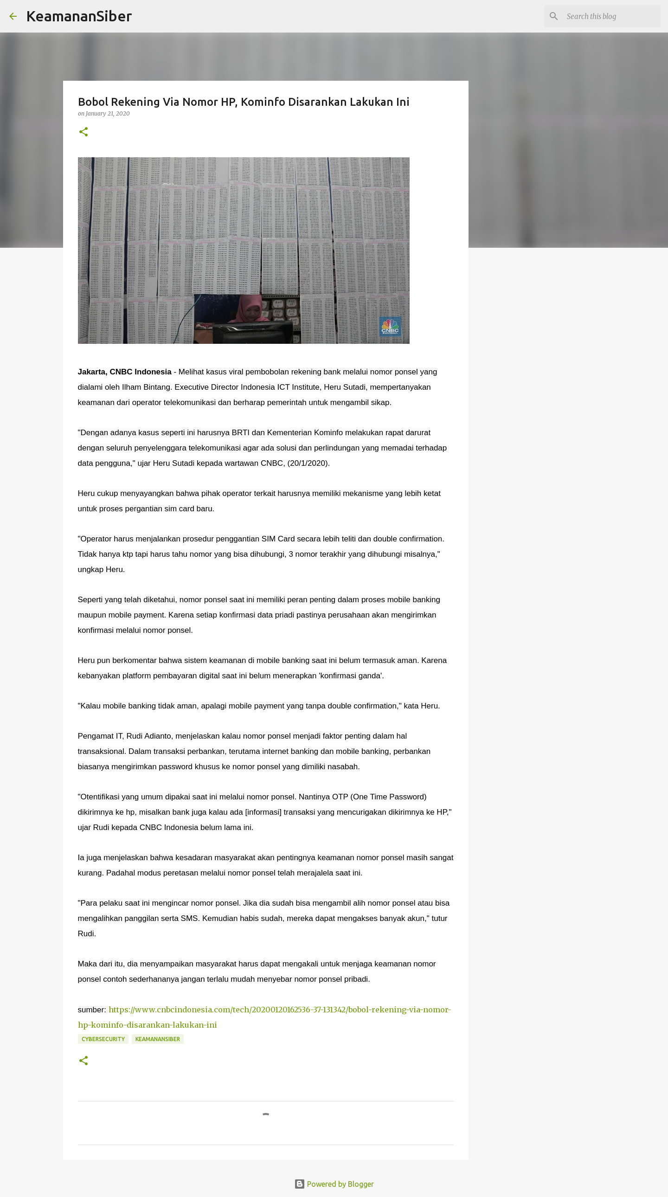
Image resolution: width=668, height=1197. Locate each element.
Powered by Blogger (334, 1184)
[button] (83, 132)
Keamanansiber (157, 1039)
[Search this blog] (612, 16)
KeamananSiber (79, 15)
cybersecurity (103, 1039)
